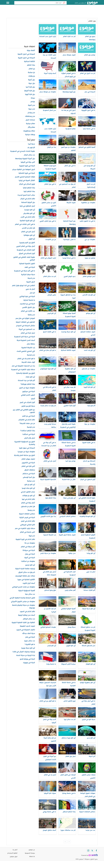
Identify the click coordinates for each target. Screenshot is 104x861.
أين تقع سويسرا (29, 209)
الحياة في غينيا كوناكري (27, 296)
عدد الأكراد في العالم (28, 311)
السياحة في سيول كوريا (27, 448)
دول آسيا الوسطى (29, 477)
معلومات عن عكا (29, 543)
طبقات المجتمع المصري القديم (25, 177)
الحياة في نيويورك (29, 662)
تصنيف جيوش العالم (28, 459)
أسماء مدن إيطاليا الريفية (26, 615)
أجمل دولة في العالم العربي (25, 246)
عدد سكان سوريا (29, 640)
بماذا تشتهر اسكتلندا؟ (27, 430)
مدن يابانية (31, 314)
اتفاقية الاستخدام (12, 853)
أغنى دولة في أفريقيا (28, 162)
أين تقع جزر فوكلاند (28, 495)
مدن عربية (31, 109)
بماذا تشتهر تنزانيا (29, 187)
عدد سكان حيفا (30, 594)
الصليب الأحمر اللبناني (28, 395)
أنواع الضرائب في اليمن (27, 402)
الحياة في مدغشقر (29, 473)
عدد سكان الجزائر (29, 155)
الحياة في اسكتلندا (28, 434)
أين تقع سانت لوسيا (28, 488)
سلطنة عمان (31, 344)
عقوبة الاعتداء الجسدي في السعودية (22, 151)
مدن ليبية (32, 535)
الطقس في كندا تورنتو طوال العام (23, 285)
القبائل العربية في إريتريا (27, 180)
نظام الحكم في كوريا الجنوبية (25, 539)
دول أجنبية (31, 79)
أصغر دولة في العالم (28, 503)
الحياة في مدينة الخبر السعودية (24, 336)
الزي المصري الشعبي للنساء (26, 351)
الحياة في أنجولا (29, 557)
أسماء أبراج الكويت (29, 583)
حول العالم (92, 21)
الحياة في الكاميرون (28, 462)
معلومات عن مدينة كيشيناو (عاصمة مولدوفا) (23, 606)
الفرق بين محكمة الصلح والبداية (24, 455)
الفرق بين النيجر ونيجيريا (27, 242)
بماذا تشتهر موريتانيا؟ (28, 384)
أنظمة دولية (31, 50)
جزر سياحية (31, 72)
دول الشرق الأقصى (28, 307)
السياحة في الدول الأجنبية (26, 54)
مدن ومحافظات (30, 116)
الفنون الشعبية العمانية (27, 263)
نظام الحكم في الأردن (28, 217)
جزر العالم (32, 68)
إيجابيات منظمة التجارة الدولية (25, 568)
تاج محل (32, 292)
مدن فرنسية (31, 355)
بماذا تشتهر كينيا (29, 191)
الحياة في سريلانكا (29, 550)
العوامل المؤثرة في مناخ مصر (25, 318)
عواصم (33, 101)
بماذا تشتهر (31, 65)
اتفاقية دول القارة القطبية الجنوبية (23, 622)
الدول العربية (30, 282)
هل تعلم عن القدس (28, 228)
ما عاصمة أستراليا (29, 300)
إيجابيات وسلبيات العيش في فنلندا (24, 651)
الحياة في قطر (30, 637)
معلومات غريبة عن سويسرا (26, 451)
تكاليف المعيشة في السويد (25, 629)
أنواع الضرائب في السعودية (26, 250)
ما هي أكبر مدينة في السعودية (24, 271)
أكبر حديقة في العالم (28, 546)
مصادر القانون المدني (28, 492)
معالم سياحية (30, 123)
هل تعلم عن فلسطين (28, 506)
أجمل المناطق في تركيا (27, 206)
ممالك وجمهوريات (29, 131)
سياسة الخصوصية (30, 853)
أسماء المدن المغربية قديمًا (26, 340)
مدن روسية (31, 510)
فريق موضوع (13, 856)
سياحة (33, 98)
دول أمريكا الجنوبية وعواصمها (25, 158)
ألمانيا (33, 398)
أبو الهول (32, 239)
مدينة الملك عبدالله (28, 633)
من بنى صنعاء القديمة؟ (27, 423)
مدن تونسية (31, 427)
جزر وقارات (31, 76)
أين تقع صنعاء (30, 377)
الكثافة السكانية (29, 61)
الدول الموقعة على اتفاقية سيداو (23, 169)
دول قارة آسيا (30, 87)
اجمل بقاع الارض (29, 438)
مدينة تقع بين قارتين (28, 406)
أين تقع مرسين (30, 565)
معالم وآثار (31, 127)
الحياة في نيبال (30, 554)
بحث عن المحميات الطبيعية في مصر (23, 366)
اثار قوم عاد (31, 147)
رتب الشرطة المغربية (28, 347)
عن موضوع (32, 849)
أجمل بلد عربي (30, 289)
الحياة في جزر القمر (28, 416)
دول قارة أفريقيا (29, 90)
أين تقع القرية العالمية (27, 220)
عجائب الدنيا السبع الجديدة (26, 195)
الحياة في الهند (29, 267)
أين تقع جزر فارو (29, 484)
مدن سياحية (31, 481)
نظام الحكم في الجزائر (27, 198)
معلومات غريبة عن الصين (27, 388)
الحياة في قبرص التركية (27, 517)
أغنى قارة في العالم (28, 466)
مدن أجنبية (31, 105)
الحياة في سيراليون (28, 391)
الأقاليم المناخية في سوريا (26, 579)
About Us (32, 856)
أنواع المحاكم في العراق (27, 253)
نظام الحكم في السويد (27, 611)
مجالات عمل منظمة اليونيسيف (25, 576)
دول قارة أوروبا (30, 94)
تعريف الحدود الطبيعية (27, 626)
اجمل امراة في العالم (28, 333)
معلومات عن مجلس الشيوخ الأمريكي (23, 601)
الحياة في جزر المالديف (27, 304)
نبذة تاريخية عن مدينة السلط (25, 655)
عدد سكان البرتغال (29, 619)
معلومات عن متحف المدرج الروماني (23, 587)
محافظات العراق (29, 470)
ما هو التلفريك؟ (30, 644)
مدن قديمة (31, 278)
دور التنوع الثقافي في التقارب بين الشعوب (24, 411)
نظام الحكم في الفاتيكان (26, 419)
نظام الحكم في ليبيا (28, 499)
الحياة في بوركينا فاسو (27, 659)
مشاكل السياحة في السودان (25, 325)
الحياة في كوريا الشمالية (27, 173)
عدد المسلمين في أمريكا (27, 329)
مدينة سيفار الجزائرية (28, 274)
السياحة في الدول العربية (26, 58)
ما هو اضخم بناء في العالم (26, 358)
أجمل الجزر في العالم (28, 231)
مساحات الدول (30, 120)
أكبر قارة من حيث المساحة (26, 380)
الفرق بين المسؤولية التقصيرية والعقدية (24, 443)
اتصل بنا (15, 849)
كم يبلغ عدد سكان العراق (26, 572)
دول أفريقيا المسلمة (28, 202)
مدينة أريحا (31, 144)
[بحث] (64, 3)
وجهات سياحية (30, 134)
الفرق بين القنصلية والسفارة (25, 373)
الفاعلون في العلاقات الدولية (25, 322)
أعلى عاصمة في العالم (27, 532)
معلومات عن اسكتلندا (28, 561)
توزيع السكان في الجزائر (27, 184)
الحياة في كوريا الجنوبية (27, 166)
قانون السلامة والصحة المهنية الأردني (22, 598)
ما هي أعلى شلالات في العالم (25, 224)
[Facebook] (96, 850)
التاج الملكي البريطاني (27, 524)
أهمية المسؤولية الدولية (26, 590)
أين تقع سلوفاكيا (29, 235)
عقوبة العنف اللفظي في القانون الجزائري (24, 258)
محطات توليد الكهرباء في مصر (25, 528)
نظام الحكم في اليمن (28, 521)
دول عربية (32, 83)
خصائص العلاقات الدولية (27, 514)
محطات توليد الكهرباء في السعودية (23, 369)
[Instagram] (88, 850)
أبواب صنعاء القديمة (28, 362)
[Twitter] (92, 850)
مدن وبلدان (31, 112)
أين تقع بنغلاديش (29, 213)
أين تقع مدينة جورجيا (28, 648)
